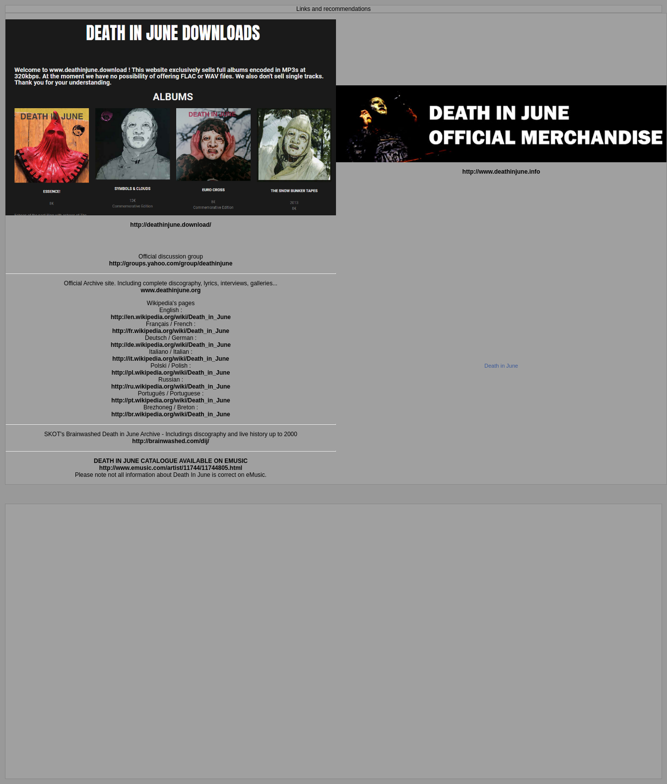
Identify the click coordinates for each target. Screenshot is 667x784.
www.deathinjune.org (171, 290)
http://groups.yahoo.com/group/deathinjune (171, 263)
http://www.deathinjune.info (501, 171)
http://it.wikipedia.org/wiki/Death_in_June (170, 358)
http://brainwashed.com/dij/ (170, 441)
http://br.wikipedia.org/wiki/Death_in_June (170, 414)
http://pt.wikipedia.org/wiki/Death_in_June (170, 400)
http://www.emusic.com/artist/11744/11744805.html (170, 467)
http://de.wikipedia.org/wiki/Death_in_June (171, 344)
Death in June (501, 366)
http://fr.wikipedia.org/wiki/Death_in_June (170, 330)
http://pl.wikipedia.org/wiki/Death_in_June (171, 372)
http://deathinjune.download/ (170, 224)
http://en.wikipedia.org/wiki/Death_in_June (171, 317)
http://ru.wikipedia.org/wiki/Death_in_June (170, 386)
